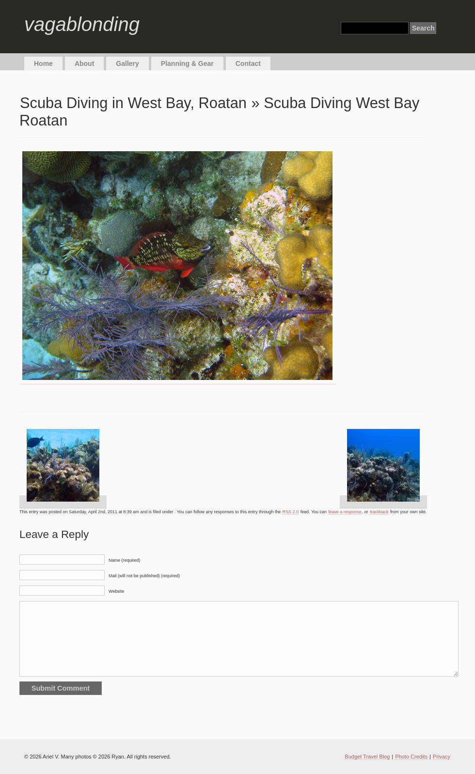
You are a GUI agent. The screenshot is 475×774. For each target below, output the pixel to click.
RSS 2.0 (291, 511)
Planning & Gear (187, 63)
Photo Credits (411, 756)
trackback (379, 511)
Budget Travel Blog (367, 756)
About (84, 63)
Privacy (441, 756)
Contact (248, 63)
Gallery (127, 63)
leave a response (344, 511)
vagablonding (82, 24)
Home (43, 63)
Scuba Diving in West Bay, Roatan (133, 103)
